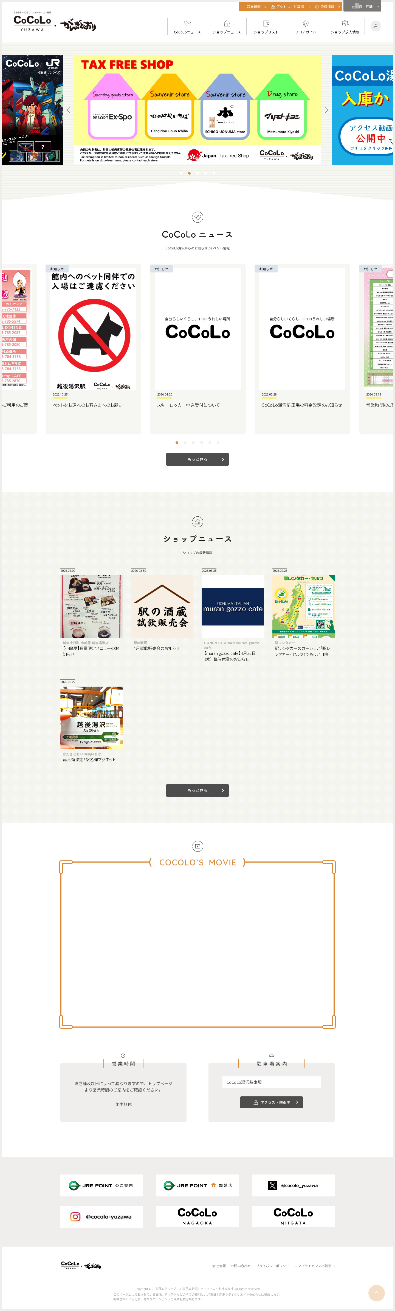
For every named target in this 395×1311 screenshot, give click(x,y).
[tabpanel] (197, 109)
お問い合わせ (241, 1265)
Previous (70, 110)
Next (325, 110)
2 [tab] (189, 173)
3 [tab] (197, 173)
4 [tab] (205, 173)
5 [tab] (214, 173)
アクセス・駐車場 (275, 1102)
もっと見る (198, 459)
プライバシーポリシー (272, 1265)
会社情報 (219, 1265)
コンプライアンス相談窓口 (314, 1265)
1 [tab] (181, 173)
